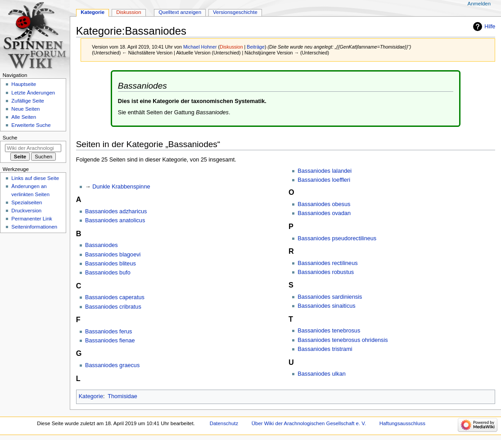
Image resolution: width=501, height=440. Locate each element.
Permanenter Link (31, 218)
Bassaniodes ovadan (324, 213)
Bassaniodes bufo (108, 272)
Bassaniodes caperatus (114, 297)
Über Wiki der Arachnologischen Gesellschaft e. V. (309, 423)
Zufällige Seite (27, 100)
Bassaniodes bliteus (110, 263)
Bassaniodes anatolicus (115, 220)
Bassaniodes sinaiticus (326, 306)
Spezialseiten (26, 202)
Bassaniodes (101, 245)
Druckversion (26, 210)
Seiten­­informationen (34, 226)
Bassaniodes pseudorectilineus (337, 238)
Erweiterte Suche (30, 125)
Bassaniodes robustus (326, 272)
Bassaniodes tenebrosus (329, 331)
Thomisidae (122, 396)
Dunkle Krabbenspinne (121, 187)
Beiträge (256, 46)
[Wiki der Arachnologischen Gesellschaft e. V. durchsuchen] (33, 148)
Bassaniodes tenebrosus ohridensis (343, 340)
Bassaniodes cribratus (113, 307)
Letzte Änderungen (33, 92)
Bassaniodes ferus (108, 331)
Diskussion (231, 46)
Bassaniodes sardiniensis (330, 297)
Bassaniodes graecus (112, 365)
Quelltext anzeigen (179, 12)
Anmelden (479, 3)
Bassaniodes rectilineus (327, 263)
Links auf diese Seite (35, 178)
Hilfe (489, 26)
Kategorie (91, 396)
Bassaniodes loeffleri (324, 180)
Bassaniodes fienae (110, 340)
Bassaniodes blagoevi (112, 254)
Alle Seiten (23, 117)
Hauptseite (23, 84)
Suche (10, 137)
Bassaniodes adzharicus (116, 211)
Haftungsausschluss (402, 423)
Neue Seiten (25, 109)
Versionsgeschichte (235, 12)
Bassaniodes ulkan (322, 374)
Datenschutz (224, 423)
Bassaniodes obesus (324, 204)
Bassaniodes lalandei (325, 171)
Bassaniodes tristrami (325, 349)
